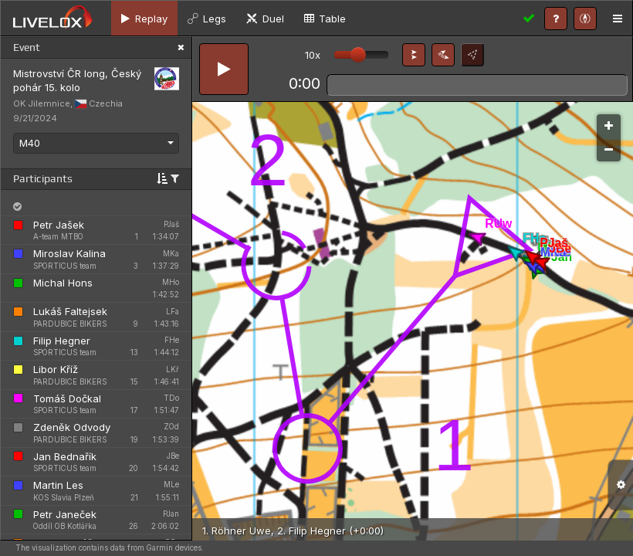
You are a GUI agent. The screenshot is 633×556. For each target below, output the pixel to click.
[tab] (144, 18)
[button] (413, 54)
